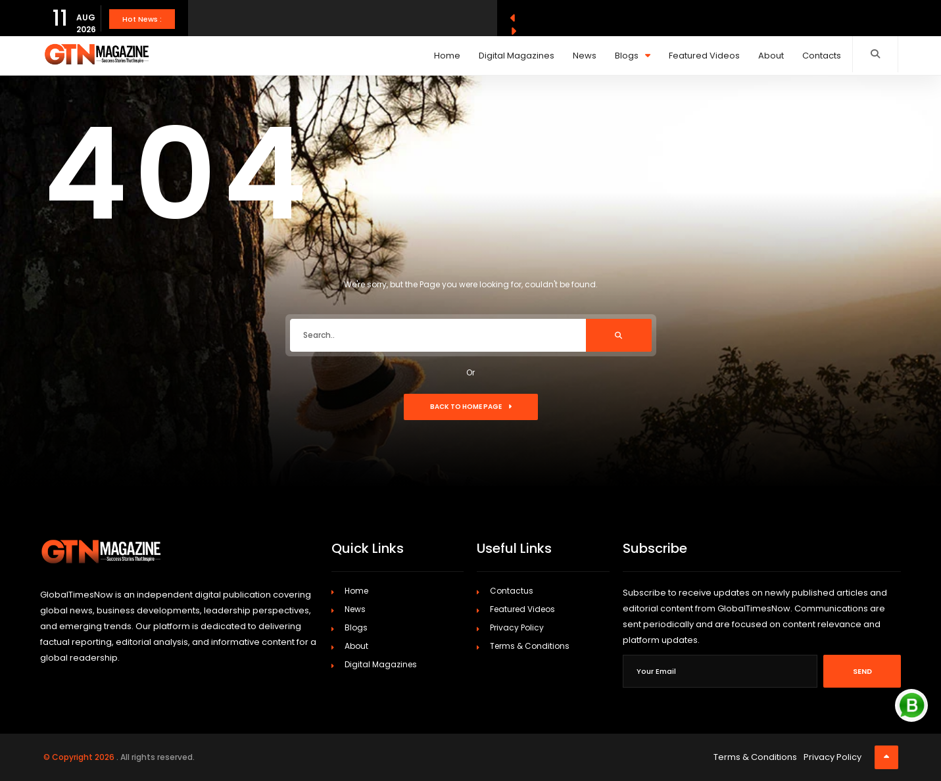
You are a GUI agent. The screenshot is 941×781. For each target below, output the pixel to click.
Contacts (821, 55)
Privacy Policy (517, 627)
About (771, 55)
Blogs (632, 55)
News (584, 55)
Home (447, 55)
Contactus (511, 590)
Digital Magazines (516, 55)
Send (862, 671)
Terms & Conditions (529, 645)
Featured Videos (704, 55)
